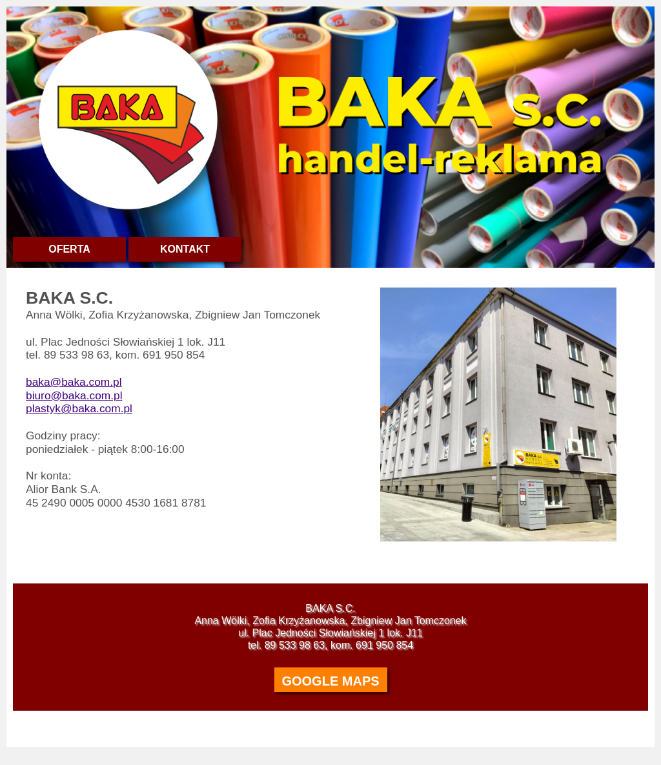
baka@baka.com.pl (74, 381)
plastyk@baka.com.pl (79, 408)
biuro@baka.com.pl (74, 395)
